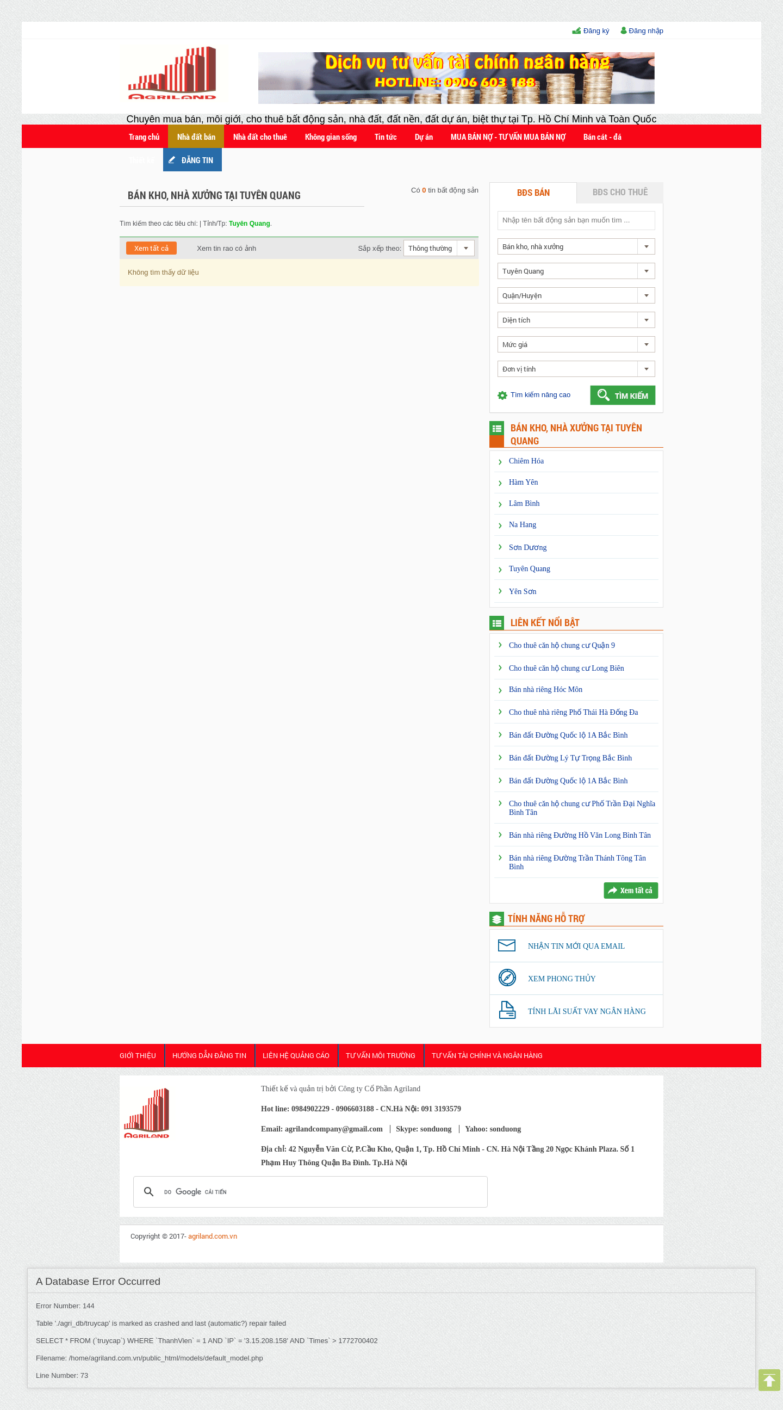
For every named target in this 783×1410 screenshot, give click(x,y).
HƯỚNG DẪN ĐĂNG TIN (209, 1055)
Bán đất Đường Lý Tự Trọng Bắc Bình (570, 758)
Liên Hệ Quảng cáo (296, 1055)
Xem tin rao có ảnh (220, 248)
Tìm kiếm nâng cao (540, 395)
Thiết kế (141, 159)
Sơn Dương (527, 547)
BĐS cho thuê (620, 191)
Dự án (424, 136)
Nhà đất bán (196, 136)
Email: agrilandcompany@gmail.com (322, 1129)
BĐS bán (533, 192)
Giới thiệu (138, 1055)
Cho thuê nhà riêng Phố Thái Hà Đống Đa (573, 712)
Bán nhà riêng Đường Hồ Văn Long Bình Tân (580, 835)
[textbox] (576, 220)
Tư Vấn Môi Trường (380, 1055)
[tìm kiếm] (308, 1191)
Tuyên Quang (529, 569)
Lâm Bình (524, 503)
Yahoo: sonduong (493, 1129)
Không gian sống (331, 136)
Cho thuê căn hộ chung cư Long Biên (566, 668)
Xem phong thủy (562, 979)
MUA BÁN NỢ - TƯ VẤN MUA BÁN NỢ (508, 136)
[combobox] (439, 248)
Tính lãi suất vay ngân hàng (587, 1011)
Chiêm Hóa (526, 461)
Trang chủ (144, 136)
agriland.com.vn (212, 1236)
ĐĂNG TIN (197, 159)
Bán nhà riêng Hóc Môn (545, 689)
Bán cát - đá (602, 136)
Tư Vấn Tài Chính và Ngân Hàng (487, 1055)
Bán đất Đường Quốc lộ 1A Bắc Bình (568, 735)
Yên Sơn (523, 592)
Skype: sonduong (423, 1129)
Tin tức (386, 136)
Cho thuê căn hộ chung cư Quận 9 (562, 645)
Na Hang (522, 525)
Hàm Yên (523, 482)
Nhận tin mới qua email (576, 946)
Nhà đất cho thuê (260, 136)
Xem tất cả (151, 248)
